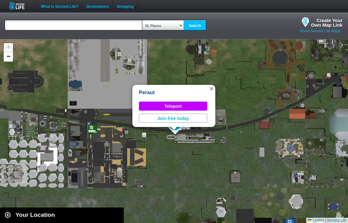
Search (195, 26)
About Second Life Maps (320, 31)
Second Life (20, 6)
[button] (211, 88)
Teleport (173, 106)
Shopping (125, 5)
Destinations (97, 5)
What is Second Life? (59, 5)
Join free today (173, 118)
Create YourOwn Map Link (326, 23)
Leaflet (316, 220)
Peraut (147, 92)
